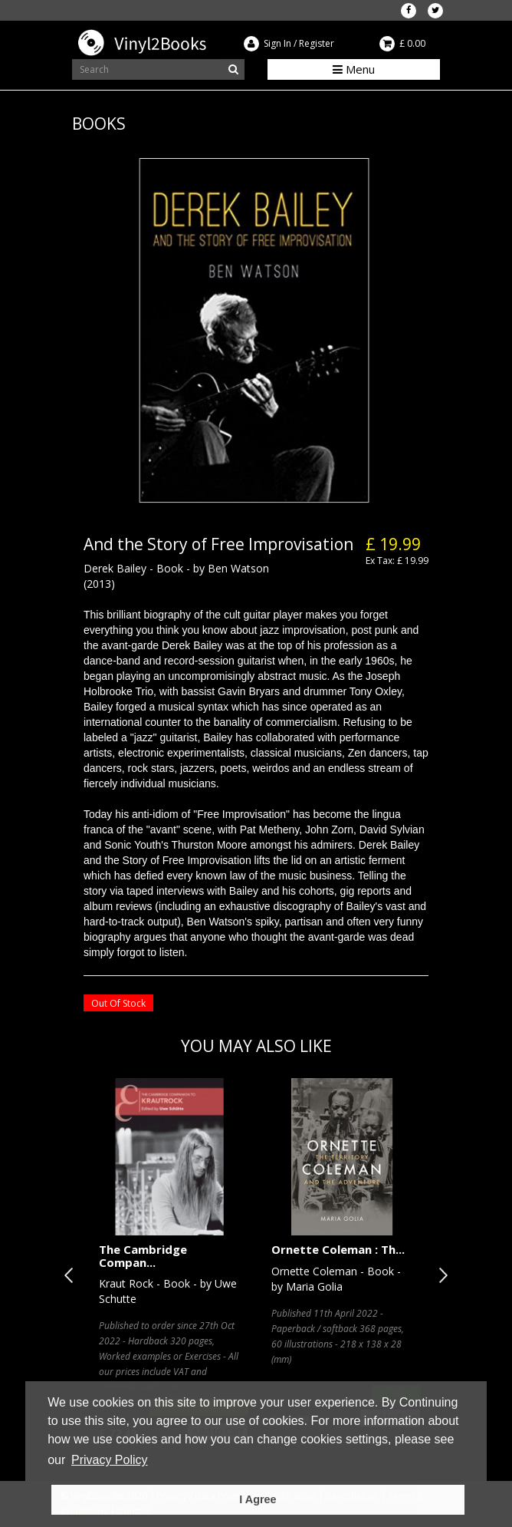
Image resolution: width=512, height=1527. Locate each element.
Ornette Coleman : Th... (338, 1249)
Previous (72, 1275)
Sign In (277, 43)
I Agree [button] (257, 1499)
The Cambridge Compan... (143, 1256)
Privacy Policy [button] (109, 1459)
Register (316, 43)
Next (440, 1275)
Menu (354, 69)
